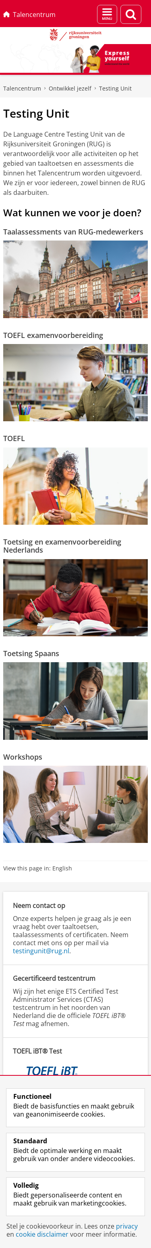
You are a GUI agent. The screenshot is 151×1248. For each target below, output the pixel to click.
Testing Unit (115, 88)
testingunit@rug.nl (41, 950)
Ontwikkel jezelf (70, 88)
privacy (127, 1226)
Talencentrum (29, 14)
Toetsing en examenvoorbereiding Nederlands (62, 546)
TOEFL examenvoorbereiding (53, 335)
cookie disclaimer (42, 1234)
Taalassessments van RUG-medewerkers (73, 232)
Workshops (22, 757)
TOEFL (14, 438)
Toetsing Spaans (31, 653)
